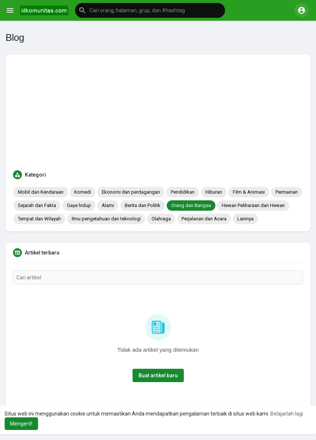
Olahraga (161, 218)
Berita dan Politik (142, 205)
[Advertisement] (158, 118)
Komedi (82, 192)
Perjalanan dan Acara (204, 218)
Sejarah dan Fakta (37, 205)
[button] (150, 10)
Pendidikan (183, 192)
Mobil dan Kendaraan (40, 192)
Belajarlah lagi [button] (286, 414)
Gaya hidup (79, 205)
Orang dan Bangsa (191, 205)
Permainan (287, 192)
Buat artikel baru (158, 375)
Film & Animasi (249, 192)
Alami (108, 205)
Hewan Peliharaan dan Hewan (253, 205)
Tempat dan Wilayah (39, 218)
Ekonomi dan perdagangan (131, 192)
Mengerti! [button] (21, 424)
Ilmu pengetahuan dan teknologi (106, 218)
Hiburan (213, 192)
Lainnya (245, 218)
